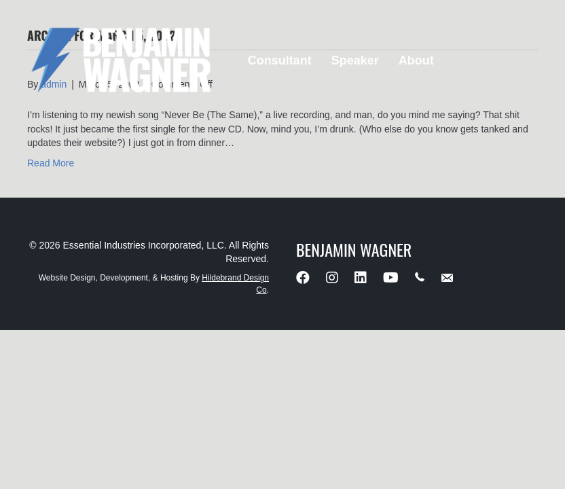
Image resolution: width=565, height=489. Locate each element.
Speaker (355, 60)
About (416, 60)
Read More (50, 163)
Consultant (280, 60)
